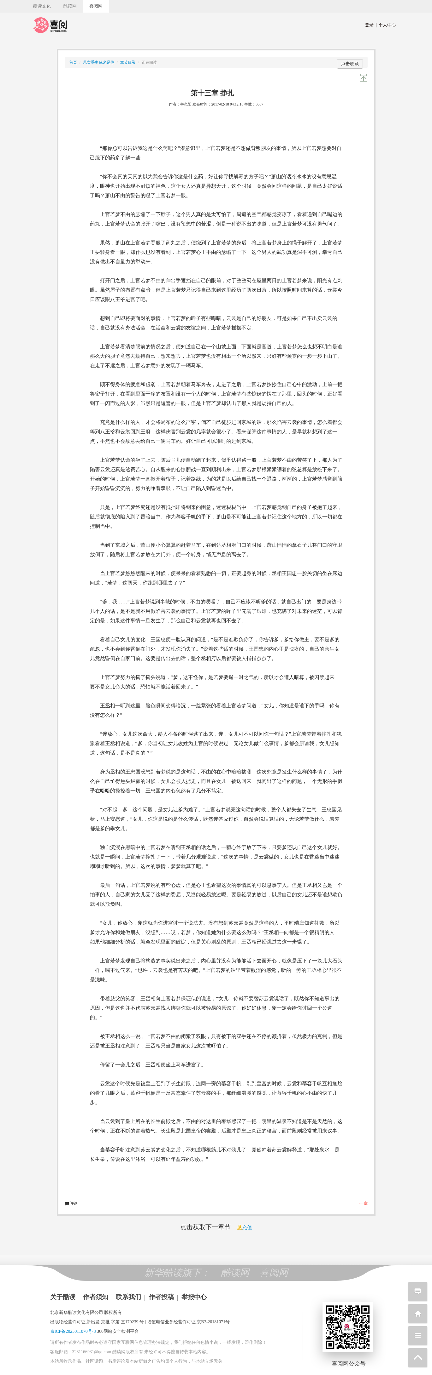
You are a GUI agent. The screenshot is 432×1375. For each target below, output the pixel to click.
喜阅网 (96, 6)
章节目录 (127, 62)
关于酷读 (62, 1297)
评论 (71, 1203)
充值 (244, 1227)
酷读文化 (42, 6)
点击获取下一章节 (205, 1227)
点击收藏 (350, 63)
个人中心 (386, 25)
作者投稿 (161, 1297)
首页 (73, 62)
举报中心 (194, 1297)
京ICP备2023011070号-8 (73, 1331)
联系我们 (128, 1297)
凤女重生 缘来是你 (98, 62)
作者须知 (95, 1297)
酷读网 (70, 6)
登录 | (371, 25)
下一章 (362, 1203)
